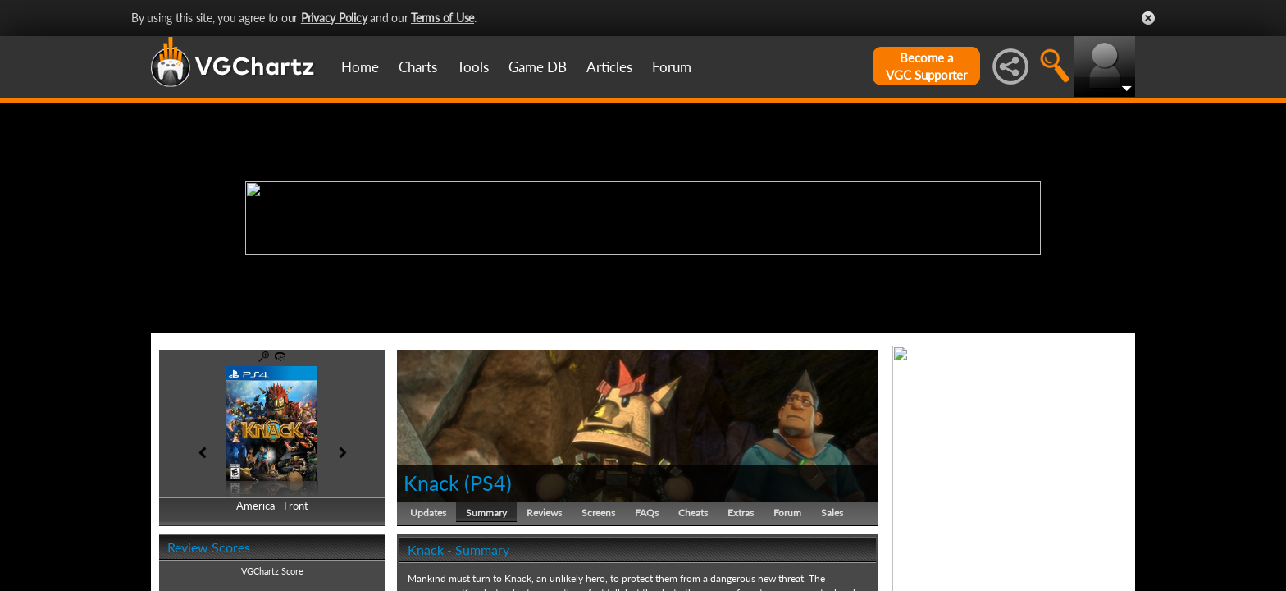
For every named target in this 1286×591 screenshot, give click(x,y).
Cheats (693, 512)
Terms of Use (442, 18)
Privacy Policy (334, 18)
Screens (598, 512)
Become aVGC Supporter (926, 66)
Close (1148, 18)
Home (360, 67)
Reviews (544, 512)
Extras (740, 512)
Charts (418, 67)
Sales (832, 512)
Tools (473, 67)
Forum (671, 67)
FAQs (647, 512)
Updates (428, 512)
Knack (431, 482)
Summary (486, 512)
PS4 (488, 482)
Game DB (537, 67)
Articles (609, 67)
